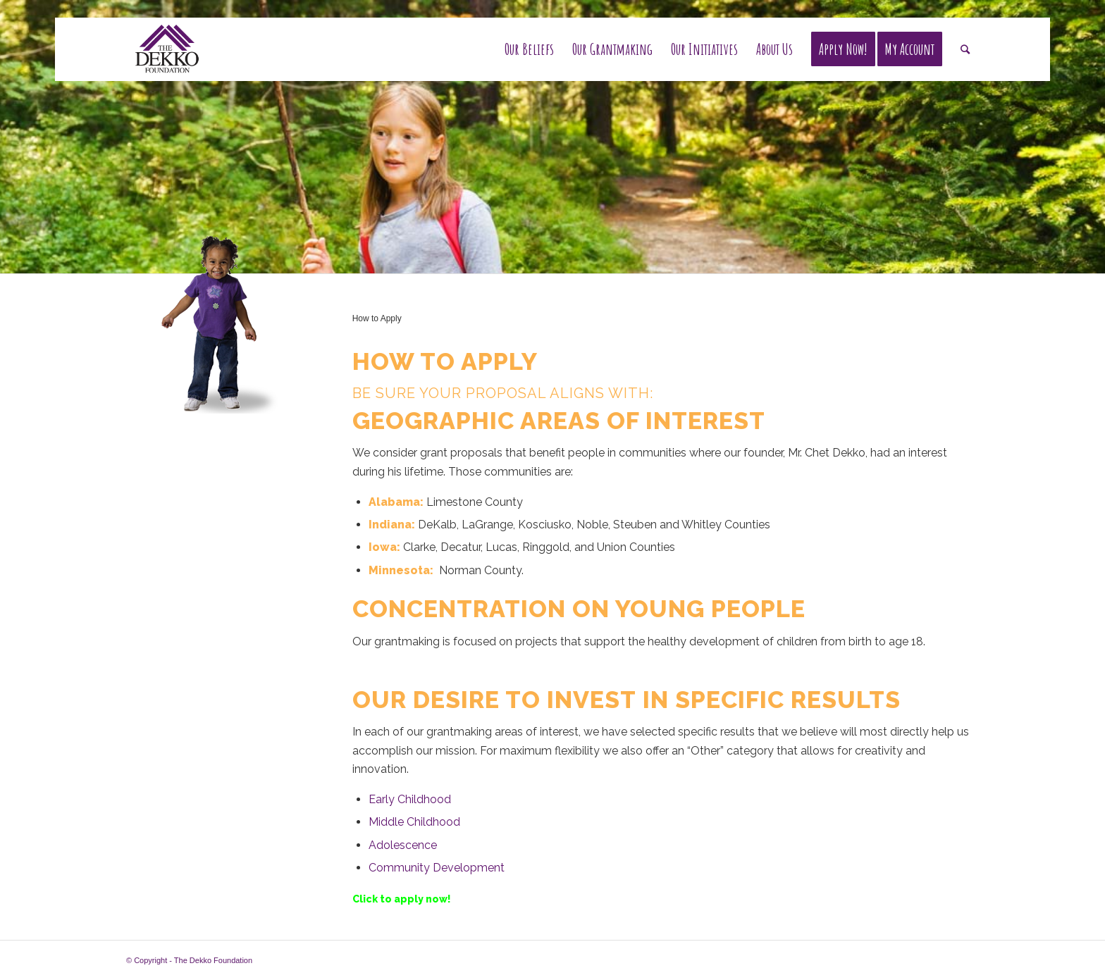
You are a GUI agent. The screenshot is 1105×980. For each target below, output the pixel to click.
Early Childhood (410, 799)
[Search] (965, 49)
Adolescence (403, 845)
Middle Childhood (414, 822)
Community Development (437, 867)
